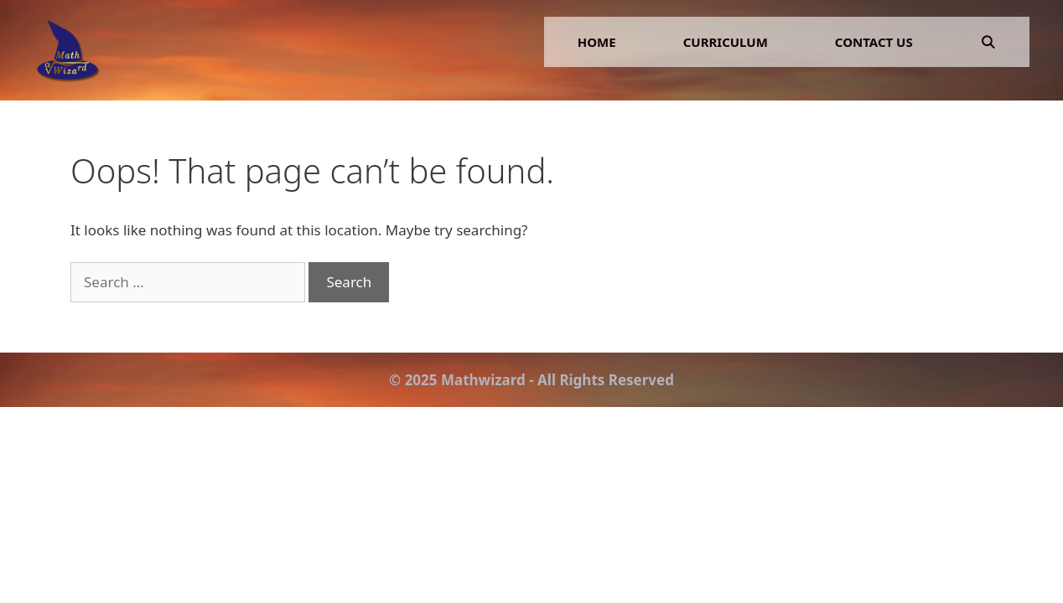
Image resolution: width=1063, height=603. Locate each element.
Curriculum (725, 42)
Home (597, 42)
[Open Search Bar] (987, 42)
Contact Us (874, 42)
